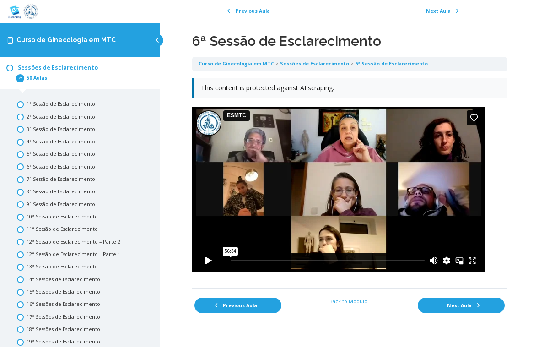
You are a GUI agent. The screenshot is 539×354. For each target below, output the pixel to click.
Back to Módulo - (349, 301)
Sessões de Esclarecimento (314, 63)
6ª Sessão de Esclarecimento (391, 63)
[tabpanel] (349, 180)
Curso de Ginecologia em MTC (66, 40)
